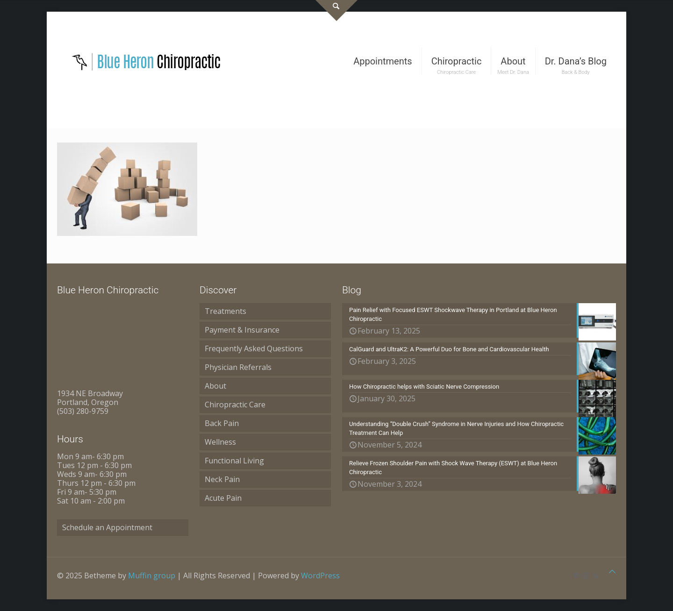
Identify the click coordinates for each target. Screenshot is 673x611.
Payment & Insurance (242, 330)
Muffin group (151, 575)
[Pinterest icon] (576, 575)
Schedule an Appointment (107, 527)
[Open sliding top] (336, 10)
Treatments (225, 311)
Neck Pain (222, 479)
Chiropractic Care (235, 404)
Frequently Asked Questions (254, 348)
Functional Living (234, 460)
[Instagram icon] (585, 575)
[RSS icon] (595, 575)
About (215, 386)
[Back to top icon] (612, 571)
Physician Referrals (238, 367)
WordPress (320, 575)
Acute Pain (223, 498)
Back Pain (222, 423)
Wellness (220, 442)
